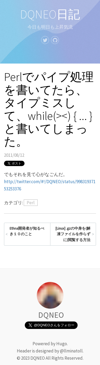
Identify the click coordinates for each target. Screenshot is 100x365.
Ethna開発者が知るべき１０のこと (27, 231)
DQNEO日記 (50, 14)
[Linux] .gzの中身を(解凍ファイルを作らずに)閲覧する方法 (72, 234)
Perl (31, 203)
